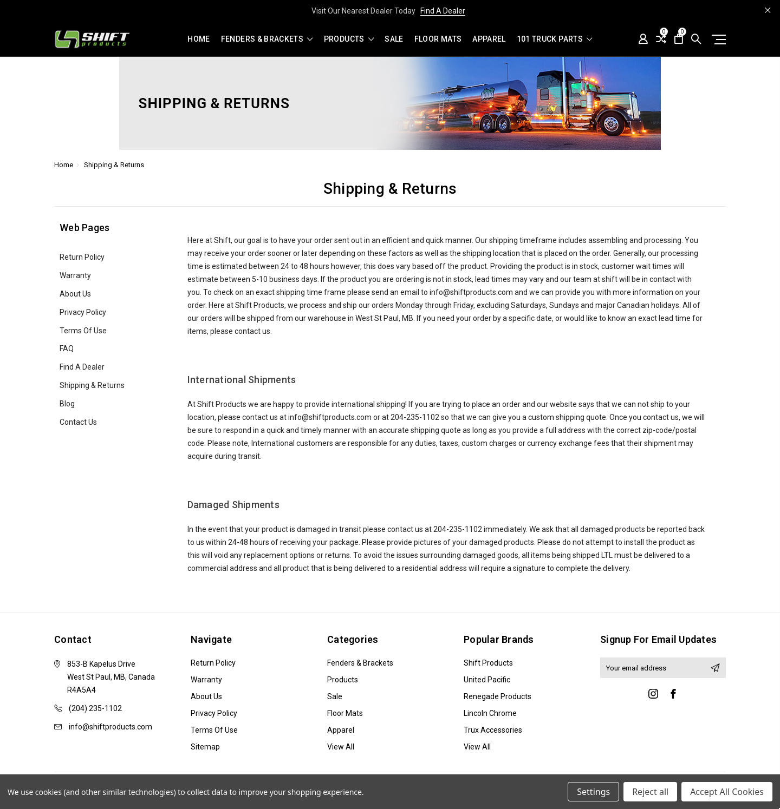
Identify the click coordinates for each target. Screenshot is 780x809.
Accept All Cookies (727, 792)
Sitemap (205, 746)
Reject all (650, 792)
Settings (593, 792)
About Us (75, 294)
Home (198, 39)
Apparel (488, 39)
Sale (394, 39)
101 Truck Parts (555, 39)
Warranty (75, 275)
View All (340, 746)
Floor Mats (438, 39)
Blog (67, 403)
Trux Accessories (493, 730)
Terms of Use (83, 330)
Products (349, 39)
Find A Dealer (442, 10)
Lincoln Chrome (490, 713)
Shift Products (488, 663)
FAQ (67, 348)
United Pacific (487, 679)
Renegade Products (497, 696)
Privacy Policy (83, 312)
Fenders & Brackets (267, 39)
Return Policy (82, 257)
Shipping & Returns (92, 385)
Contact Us (78, 422)
